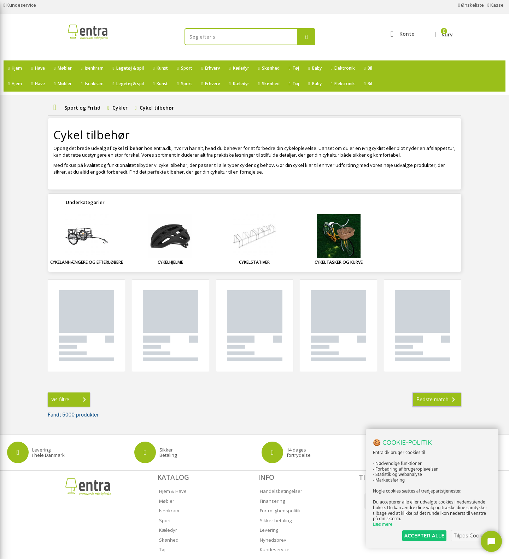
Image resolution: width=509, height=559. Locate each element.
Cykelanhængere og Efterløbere (86, 247)
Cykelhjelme (170, 247)
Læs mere (382, 524)
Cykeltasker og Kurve (339, 247)
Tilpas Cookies (470, 535)
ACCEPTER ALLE (423, 535)
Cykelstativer (254, 247)
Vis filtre (70, 384)
